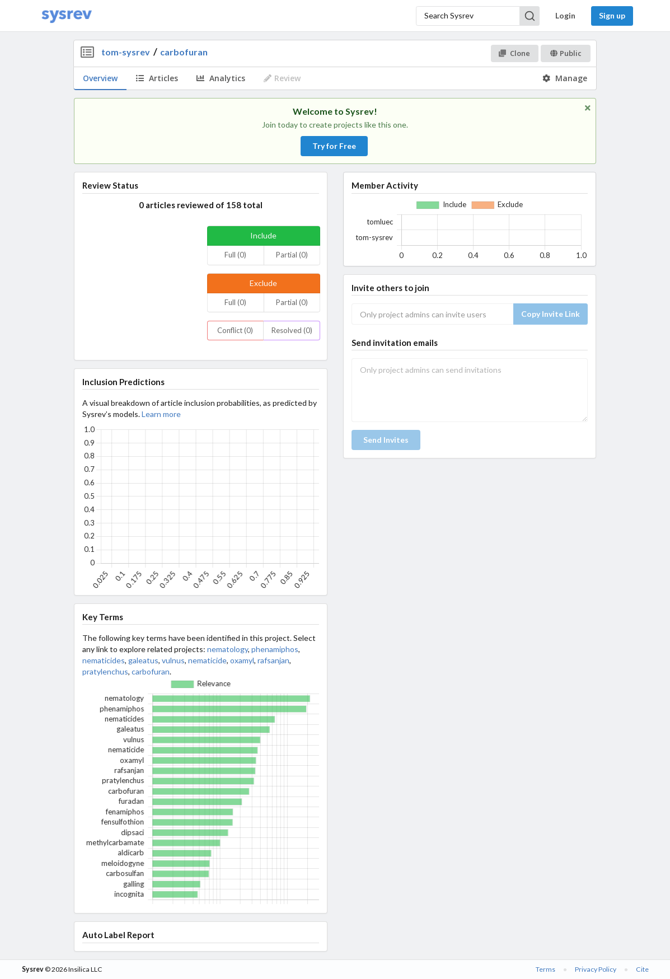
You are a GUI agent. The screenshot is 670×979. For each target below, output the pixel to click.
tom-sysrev (125, 51)
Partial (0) (292, 254)
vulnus (173, 660)
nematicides (103, 660)
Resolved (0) (291, 330)
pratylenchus (105, 671)
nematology (227, 649)
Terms (545, 969)
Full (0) (235, 254)
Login (565, 15)
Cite (642, 969)
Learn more (161, 414)
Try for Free (334, 146)
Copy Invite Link (550, 313)
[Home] (67, 16)
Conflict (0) (235, 330)
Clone (514, 53)
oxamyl (242, 660)
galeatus (143, 660)
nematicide (207, 660)
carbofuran (184, 51)
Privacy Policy (595, 969)
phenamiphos (274, 649)
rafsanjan (273, 660)
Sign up (612, 15)
